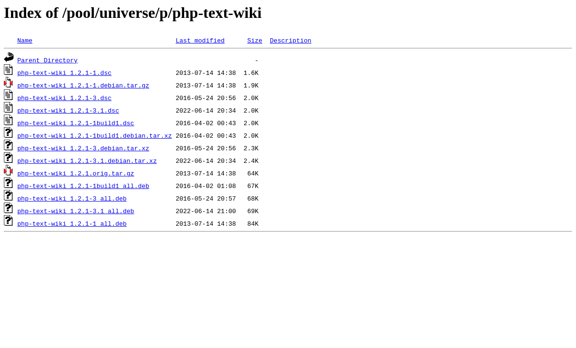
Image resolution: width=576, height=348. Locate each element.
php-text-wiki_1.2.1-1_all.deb (72, 223)
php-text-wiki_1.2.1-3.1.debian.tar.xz (87, 160)
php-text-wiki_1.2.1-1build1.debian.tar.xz (94, 135)
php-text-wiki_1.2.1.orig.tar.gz (75, 173)
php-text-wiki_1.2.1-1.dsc (64, 72)
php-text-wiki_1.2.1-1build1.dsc (75, 122)
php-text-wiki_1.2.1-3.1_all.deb (75, 210)
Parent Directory (47, 60)
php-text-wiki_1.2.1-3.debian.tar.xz (83, 148)
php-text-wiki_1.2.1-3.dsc (64, 97)
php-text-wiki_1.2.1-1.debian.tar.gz (83, 85)
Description (290, 40)
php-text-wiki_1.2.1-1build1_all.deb (83, 185)
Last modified (199, 40)
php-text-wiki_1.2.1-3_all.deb (72, 198)
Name (24, 40)
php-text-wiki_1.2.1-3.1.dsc (68, 110)
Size (254, 40)
